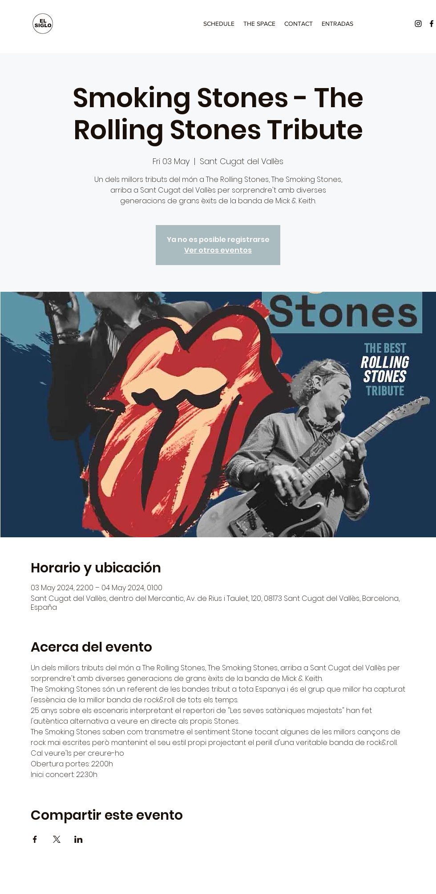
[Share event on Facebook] (35, 839)
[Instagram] (418, 23)
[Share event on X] (56, 839)
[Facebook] (431, 23)
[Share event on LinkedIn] (78, 839)
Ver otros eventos (218, 250)
